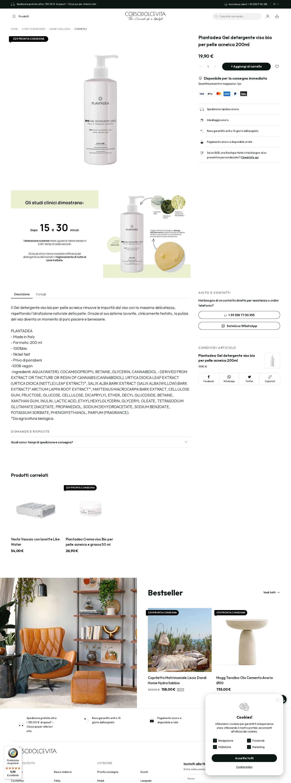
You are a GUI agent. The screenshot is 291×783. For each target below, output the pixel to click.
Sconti (144, 772)
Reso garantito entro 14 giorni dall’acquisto (233, 131)
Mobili (100, 780)
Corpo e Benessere (33, 28)
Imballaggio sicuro (218, 120)
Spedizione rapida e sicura (222, 109)
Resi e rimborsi (63, 772)
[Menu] (19, 748)
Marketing (258, 747)
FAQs (57, 780)
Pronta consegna (107, 772)
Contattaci (17, 780)
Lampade (146, 780)
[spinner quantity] (208, 67)
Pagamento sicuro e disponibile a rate (229, 142)
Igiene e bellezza (59, 28)
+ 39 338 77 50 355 (239, 315)
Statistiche (224, 747)
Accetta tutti (244, 758)
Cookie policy (244, 767)
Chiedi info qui (250, 157)
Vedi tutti (271, 592)
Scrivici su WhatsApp (239, 326)
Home (14, 28)
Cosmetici (80, 28)
